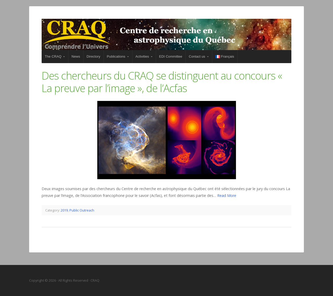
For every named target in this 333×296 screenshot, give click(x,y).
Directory (93, 56)
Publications (116, 56)
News (76, 56)
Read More (226, 195)
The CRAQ (53, 56)
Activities (142, 56)
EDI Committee (170, 56)
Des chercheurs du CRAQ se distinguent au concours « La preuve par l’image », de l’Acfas (162, 81)
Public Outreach (81, 210)
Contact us (197, 56)
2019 (64, 210)
